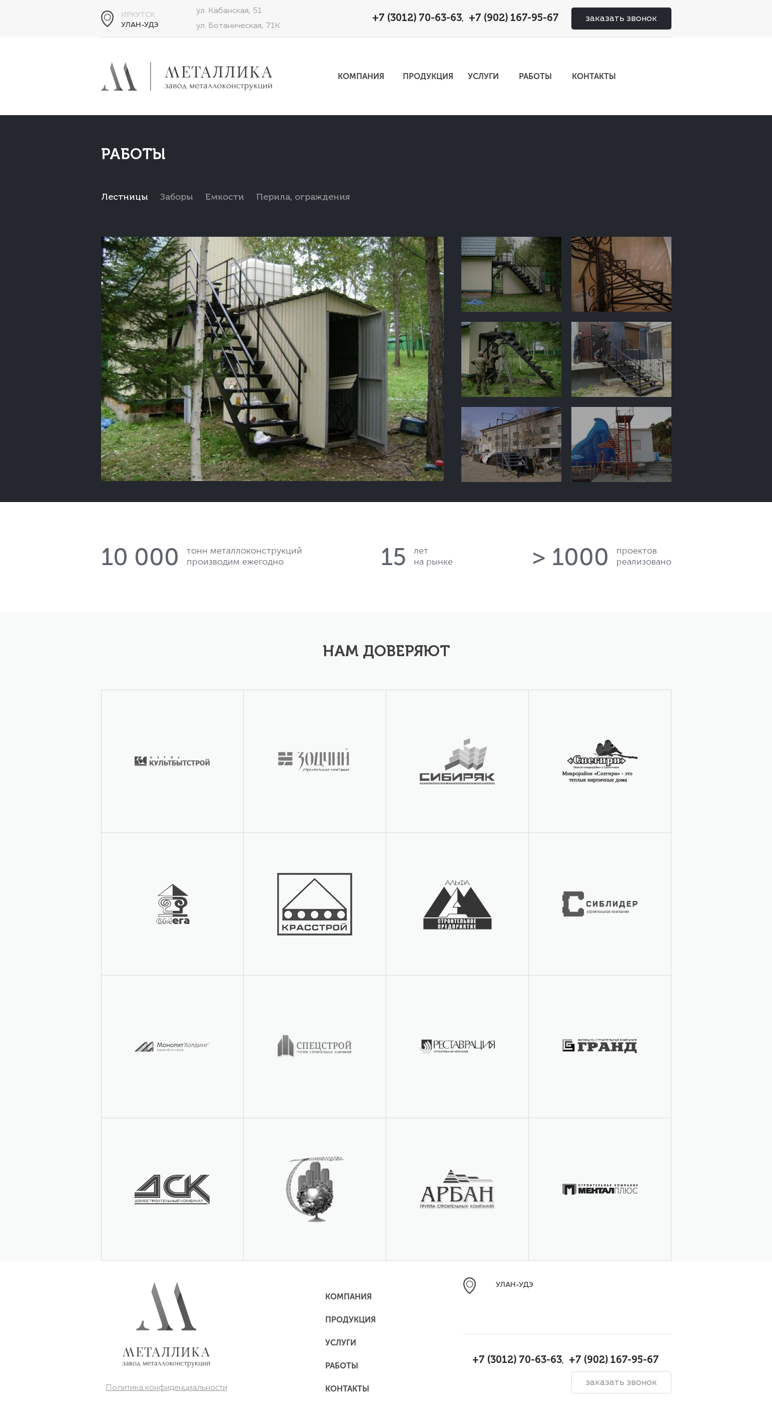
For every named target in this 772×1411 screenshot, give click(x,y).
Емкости (224, 197)
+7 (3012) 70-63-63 (417, 19)
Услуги (483, 76)
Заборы (176, 197)
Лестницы (124, 197)
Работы (535, 76)
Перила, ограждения (303, 197)
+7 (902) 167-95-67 (514, 19)
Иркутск (138, 15)
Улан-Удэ (140, 25)
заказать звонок (621, 18)
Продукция (428, 76)
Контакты (594, 76)
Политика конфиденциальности (166, 1388)
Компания (361, 76)
